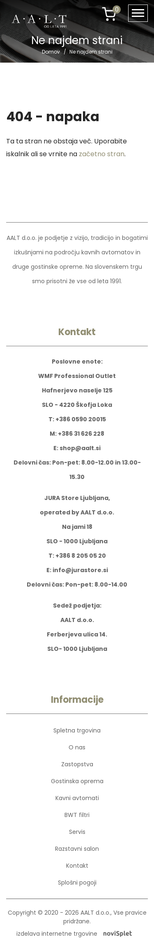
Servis (77, 832)
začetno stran (101, 154)
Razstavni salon (77, 849)
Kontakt (77, 865)
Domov (51, 51)
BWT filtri (77, 815)
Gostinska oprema (77, 781)
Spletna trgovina (77, 730)
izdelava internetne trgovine (74, 934)
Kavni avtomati (77, 798)
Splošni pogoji (77, 882)
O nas (77, 747)
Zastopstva (77, 764)
